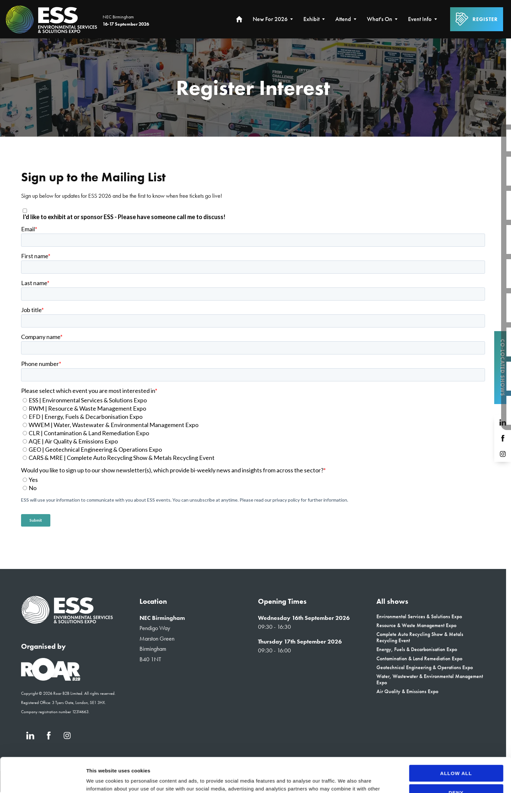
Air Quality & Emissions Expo (407, 691)
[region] (253, 87)
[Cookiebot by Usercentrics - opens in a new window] (42, 780)
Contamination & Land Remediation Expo (419, 658)
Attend (343, 19)
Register (476, 19)
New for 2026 (270, 19)
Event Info (420, 19)
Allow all (456, 738)
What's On (379, 19)
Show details (101, 780)
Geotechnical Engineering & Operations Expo (424, 667)
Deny (456, 757)
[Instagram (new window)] (503, 454)
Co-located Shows (502, 367)
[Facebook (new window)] (503, 438)
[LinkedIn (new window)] (503, 422)
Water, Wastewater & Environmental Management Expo (429, 679)
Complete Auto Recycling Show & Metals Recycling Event (419, 637)
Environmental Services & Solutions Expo (419, 616)
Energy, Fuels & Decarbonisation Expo (416, 649)
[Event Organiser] (50, 678)
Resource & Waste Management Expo (416, 625)
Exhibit (311, 19)
